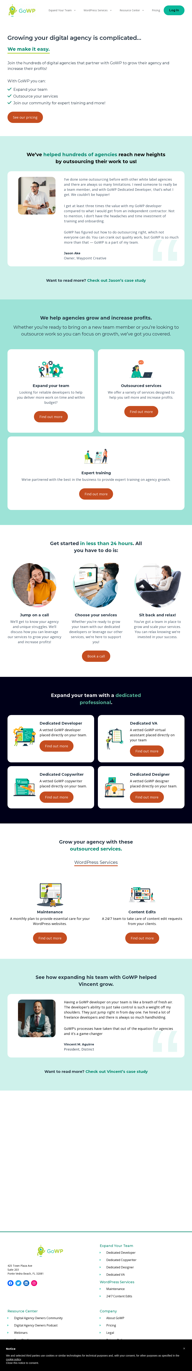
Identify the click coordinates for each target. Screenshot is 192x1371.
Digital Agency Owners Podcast (36, 1325)
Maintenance (115, 1289)
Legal (110, 1333)
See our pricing (25, 117)
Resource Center (134, 10)
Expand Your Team (64, 10)
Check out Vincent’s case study (117, 1071)
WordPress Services (100, 10)
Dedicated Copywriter (121, 1260)
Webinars (21, 1333)
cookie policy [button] (13, 1359)
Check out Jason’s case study (116, 280)
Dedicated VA (115, 1275)
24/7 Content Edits (119, 1296)
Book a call (96, 656)
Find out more (50, 416)
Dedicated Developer (121, 1253)
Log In (174, 10)
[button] (184, 1348)
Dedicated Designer (120, 1267)
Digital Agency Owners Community (38, 1318)
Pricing (156, 10)
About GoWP (115, 1318)
